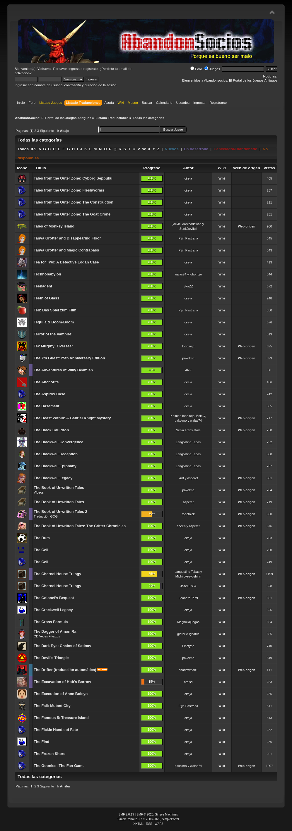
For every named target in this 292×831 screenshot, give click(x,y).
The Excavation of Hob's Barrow (62, 682)
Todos (23, 149)
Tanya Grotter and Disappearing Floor (67, 238)
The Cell (41, 550)
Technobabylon (47, 274)
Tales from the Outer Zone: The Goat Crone (72, 214)
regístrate (90, 68)
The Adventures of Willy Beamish (63, 370)
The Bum (42, 538)
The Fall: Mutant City (52, 706)
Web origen (246, 226)
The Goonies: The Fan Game (59, 765)
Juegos (212, 69)
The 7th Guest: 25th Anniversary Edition (69, 358)
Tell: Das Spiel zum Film (55, 310)
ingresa (74, 68)
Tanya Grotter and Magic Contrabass (66, 250)
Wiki (221, 178)
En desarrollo (196, 149)
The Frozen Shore (49, 753)
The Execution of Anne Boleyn (61, 694)
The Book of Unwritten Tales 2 (60, 511)
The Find (41, 741)
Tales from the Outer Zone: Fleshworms (69, 190)
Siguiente (47, 130)
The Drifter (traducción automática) (65, 670)
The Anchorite (46, 382)
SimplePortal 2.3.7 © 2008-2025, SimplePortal (148, 819)
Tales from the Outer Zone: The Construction (73, 202)
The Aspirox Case (49, 394)
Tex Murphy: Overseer (53, 346)
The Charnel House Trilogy (57, 574)
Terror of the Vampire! (53, 334)
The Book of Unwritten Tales (59, 487)
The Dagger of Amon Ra (55, 631)
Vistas (269, 168)
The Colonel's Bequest (54, 598)
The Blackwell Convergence (58, 442)
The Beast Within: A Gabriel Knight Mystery (72, 418)
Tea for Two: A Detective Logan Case (66, 262)
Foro (196, 69)
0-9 (33, 149)
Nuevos (172, 149)
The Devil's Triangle (51, 658)
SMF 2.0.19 (126, 814)
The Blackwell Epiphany (55, 466)
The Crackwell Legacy (53, 610)
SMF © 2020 (144, 814)
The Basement (46, 406)
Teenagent (43, 286)
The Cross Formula (51, 622)
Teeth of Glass (46, 298)
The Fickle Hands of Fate (56, 729)
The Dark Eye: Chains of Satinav (62, 646)
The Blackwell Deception (56, 454)
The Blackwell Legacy (53, 478)
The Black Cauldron (51, 430)
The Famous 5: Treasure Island (61, 718)
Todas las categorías (40, 139)
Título (40, 168)
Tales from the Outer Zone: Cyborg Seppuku (73, 178)
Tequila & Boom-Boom (54, 322)
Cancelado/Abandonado (235, 149)
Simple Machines (166, 814)
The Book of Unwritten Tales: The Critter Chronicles (80, 526)
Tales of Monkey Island (54, 226)
